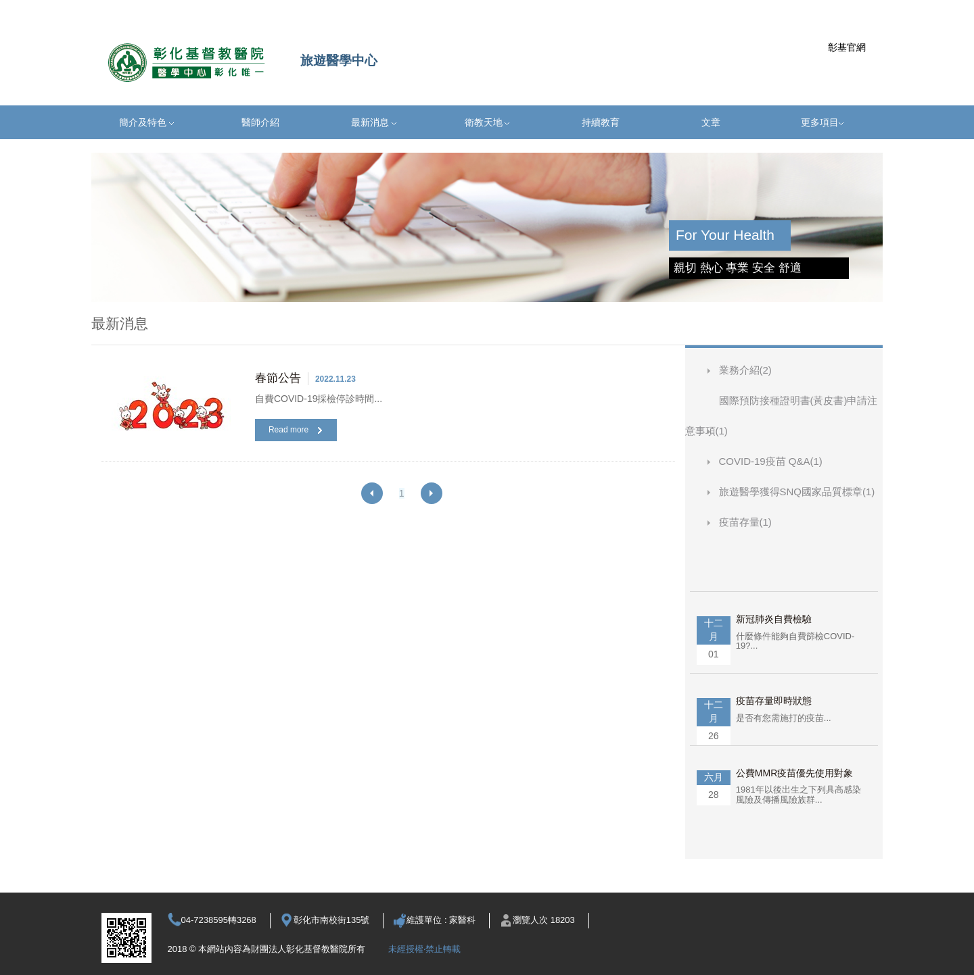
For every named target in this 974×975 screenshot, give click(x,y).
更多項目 (822, 122)
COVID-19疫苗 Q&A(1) (770, 461)
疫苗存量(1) (745, 522)
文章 (710, 122)
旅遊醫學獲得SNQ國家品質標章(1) (797, 491)
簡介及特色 (146, 122)
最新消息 (373, 122)
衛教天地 (487, 122)
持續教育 (601, 122)
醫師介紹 (260, 122)
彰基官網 (847, 47)
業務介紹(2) (745, 370)
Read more (295, 429)
